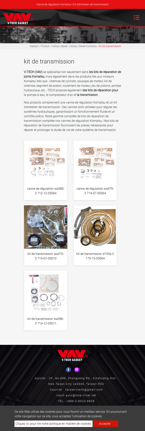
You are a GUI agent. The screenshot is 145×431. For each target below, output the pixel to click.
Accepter (105, 423)
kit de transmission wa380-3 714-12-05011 (45, 321)
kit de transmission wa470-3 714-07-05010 (45, 256)
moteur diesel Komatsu (83, 46)
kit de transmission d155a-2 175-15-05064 (95, 256)
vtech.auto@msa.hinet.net (76, 395)
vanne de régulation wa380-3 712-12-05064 (45, 191)
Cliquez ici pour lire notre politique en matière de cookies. (53, 423)
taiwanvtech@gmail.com (84, 389)
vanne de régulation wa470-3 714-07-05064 (95, 191)
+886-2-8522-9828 (80, 401)
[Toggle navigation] (136, 17)
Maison (34, 46)
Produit (45, 46)
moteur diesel (59, 46)
